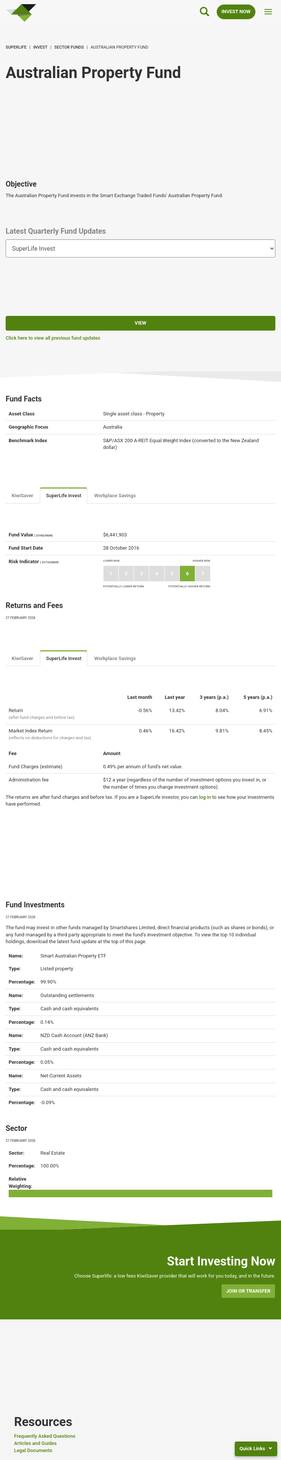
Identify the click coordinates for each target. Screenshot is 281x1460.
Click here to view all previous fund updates (53, 338)
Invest (40, 47)
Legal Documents (33, 1450)
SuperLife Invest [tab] (63, 495)
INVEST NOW (236, 11)
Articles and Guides (35, 1443)
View (140, 323)
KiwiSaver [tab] (22, 495)
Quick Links (256, 1448)
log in (205, 797)
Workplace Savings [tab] (114, 495)
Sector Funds (69, 47)
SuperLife (16, 47)
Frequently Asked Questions (44, 1436)
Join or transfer (248, 1291)
